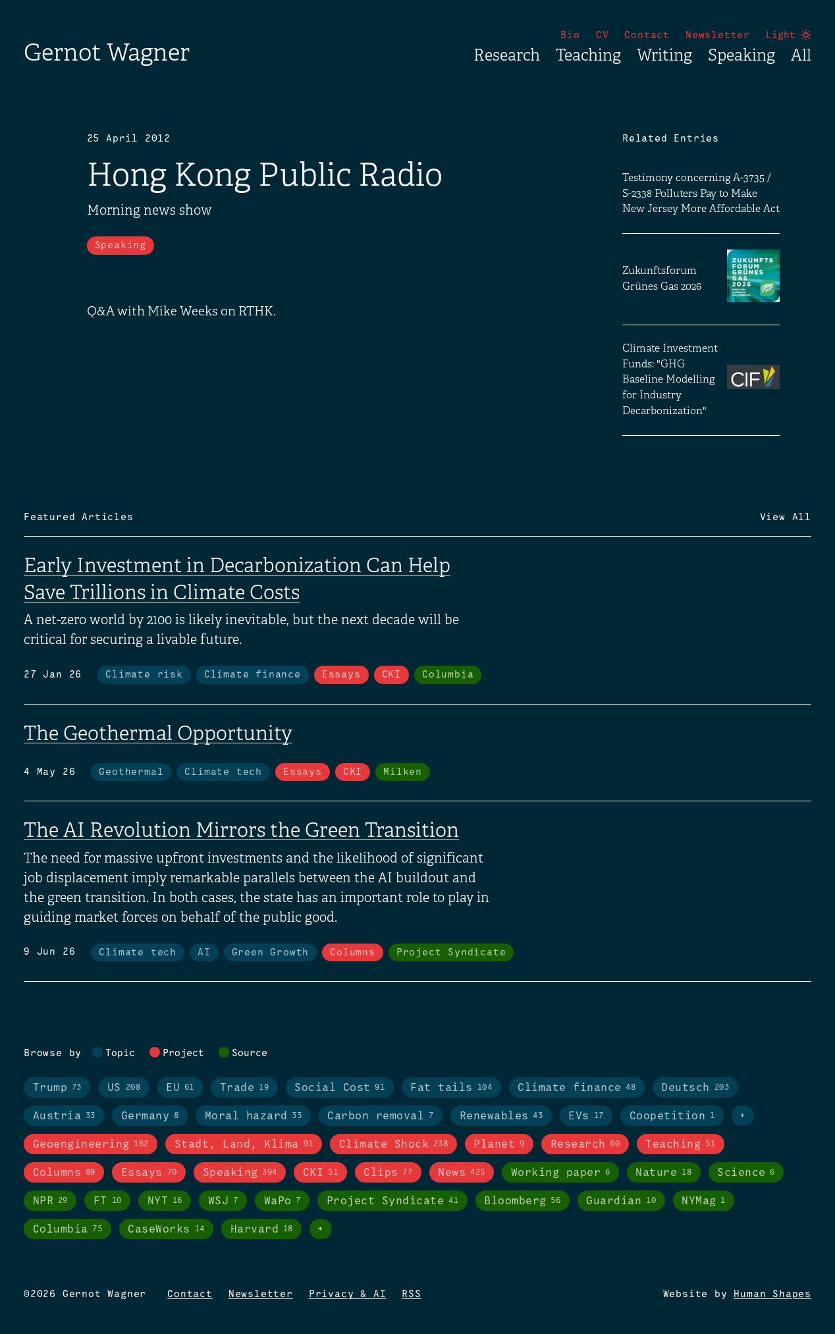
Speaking (741, 55)
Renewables (501, 1116)
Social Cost (339, 1087)
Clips (388, 1172)
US (123, 1087)
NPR (50, 1201)
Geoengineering (91, 1144)
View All (785, 517)
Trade (244, 1087)
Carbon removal (380, 1116)
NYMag (704, 1201)
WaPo (282, 1201)
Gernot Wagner (107, 52)
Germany (150, 1116)
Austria (64, 1116)
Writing (664, 55)
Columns (352, 952)
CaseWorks (166, 1229)
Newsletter (718, 35)
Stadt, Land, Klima (244, 1144)
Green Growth (271, 952)
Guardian (621, 1201)
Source (249, 1053)
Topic (120, 1053)
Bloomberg (522, 1201)
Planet (498, 1144)
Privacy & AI (348, 1294)
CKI (391, 675)
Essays (341, 675)
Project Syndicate (451, 952)
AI (204, 952)
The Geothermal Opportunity (158, 733)
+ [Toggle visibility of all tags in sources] (320, 1229)
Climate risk (144, 675)
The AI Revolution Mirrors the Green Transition (241, 830)
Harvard (261, 1229)
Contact (647, 35)
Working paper (560, 1172)
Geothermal (131, 772)
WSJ (223, 1201)
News (461, 1172)
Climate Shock (393, 1144)
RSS (411, 1294)
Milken (402, 772)
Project (183, 1053)
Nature (663, 1172)
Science (746, 1172)
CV (602, 35)
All (801, 55)
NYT (165, 1201)
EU (180, 1087)
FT (108, 1201)
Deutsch (695, 1087)
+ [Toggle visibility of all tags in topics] (743, 1116)
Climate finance (252, 675)
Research (506, 55)
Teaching (588, 55)
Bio (569, 35)
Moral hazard (253, 1116)
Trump (57, 1087)
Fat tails (451, 1087)
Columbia (447, 675)
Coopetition (672, 1116)
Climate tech (223, 772)
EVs (585, 1116)
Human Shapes (772, 1294)
